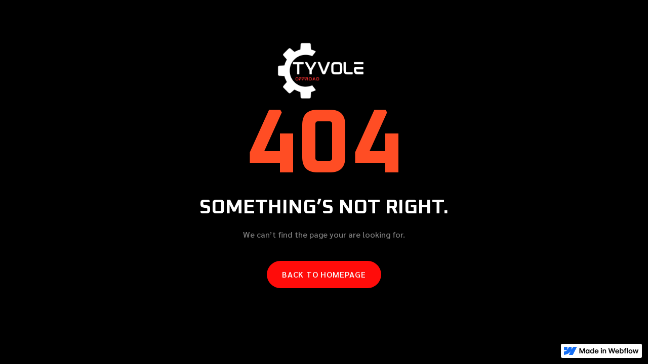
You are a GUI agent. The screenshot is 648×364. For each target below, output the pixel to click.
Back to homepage (324, 274)
